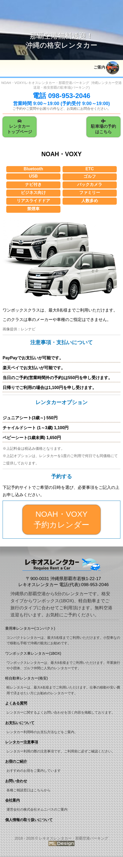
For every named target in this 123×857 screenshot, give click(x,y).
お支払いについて (19, 723)
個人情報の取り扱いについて (29, 820)
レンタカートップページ (19, 126)
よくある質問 (16, 703)
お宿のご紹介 (16, 762)
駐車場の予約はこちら (103, 126)
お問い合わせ (16, 781)
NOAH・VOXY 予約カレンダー (61, 519)
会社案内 (12, 800)
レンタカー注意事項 (21, 742)
